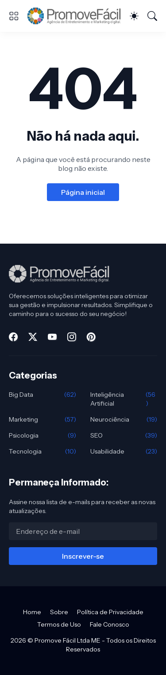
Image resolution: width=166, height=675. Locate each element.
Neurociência (124, 419)
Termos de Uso (59, 624)
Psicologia (42, 435)
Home (32, 612)
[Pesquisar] (152, 16)
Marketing (42, 419)
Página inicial (83, 192)
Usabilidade (124, 451)
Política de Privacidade (110, 612)
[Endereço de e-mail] (83, 531)
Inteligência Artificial (124, 399)
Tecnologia (42, 451)
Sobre (59, 612)
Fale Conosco (109, 624)
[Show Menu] (13, 16)
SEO (124, 435)
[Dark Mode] (134, 16)
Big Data (42, 394)
